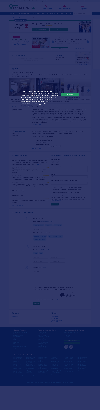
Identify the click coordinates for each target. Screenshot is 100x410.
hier (40, 104)
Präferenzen (70, 98)
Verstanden (70, 94)
